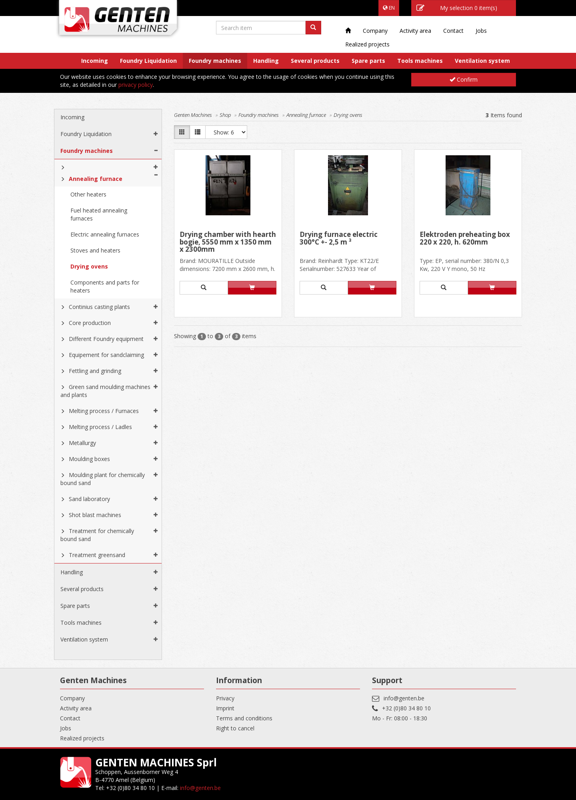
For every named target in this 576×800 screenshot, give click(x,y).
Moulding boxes (89, 459)
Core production (90, 323)
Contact (453, 30)
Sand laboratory (89, 499)
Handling (266, 60)
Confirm (464, 79)
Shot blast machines (95, 515)
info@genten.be (404, 698)
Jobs (481, 30)
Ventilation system (482, 60)
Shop (225, 114)
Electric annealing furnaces (104, 234)
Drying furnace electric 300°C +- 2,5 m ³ (339, 239)
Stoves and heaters (95, 250)
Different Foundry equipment (106, 339)
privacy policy (135, 84)
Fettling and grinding (95, 371)
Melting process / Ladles (100, 427)
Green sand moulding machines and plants (105, 391)
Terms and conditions (244, 718)
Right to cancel (235, 728)
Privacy (225, 698)
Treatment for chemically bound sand (97, 535)
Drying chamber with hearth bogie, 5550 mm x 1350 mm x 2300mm (228, 242)
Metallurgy (82, 443)
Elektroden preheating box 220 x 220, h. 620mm (465, 239)
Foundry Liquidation (148, 60)
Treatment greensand (97, 555)
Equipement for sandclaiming (106, 355)
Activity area (415, 30)
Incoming (94, 60)
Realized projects (367, 44)
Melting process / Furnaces (104, 411)
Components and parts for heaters (104, 286)
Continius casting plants (99, 307)
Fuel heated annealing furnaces (98, 214)
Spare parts (368, 60)
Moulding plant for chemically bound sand (102, 479)
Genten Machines (193, 114)
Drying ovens (89, 266)
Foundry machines (215, 60)
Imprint (225, 708)
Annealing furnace (95, 178)
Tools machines (420, 60)
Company (375, 30)
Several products (315, 60)
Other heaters (88, 194)
